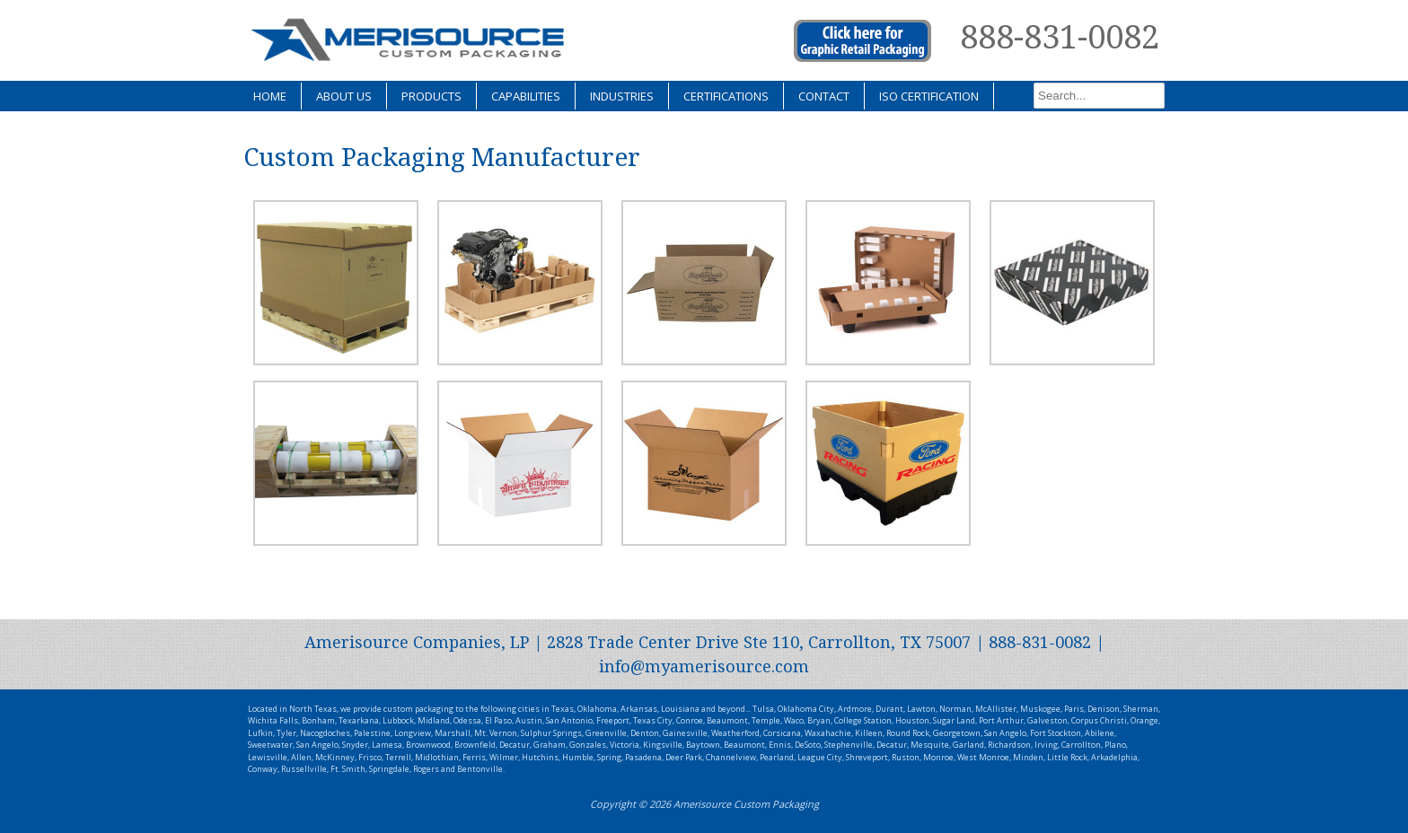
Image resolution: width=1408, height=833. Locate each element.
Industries (622, 96)
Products (431, 96)
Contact (823, 96)
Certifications (726, 96)
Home (269, 96)
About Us (344, 96)
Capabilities (525, 96)
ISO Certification (929, 96)
